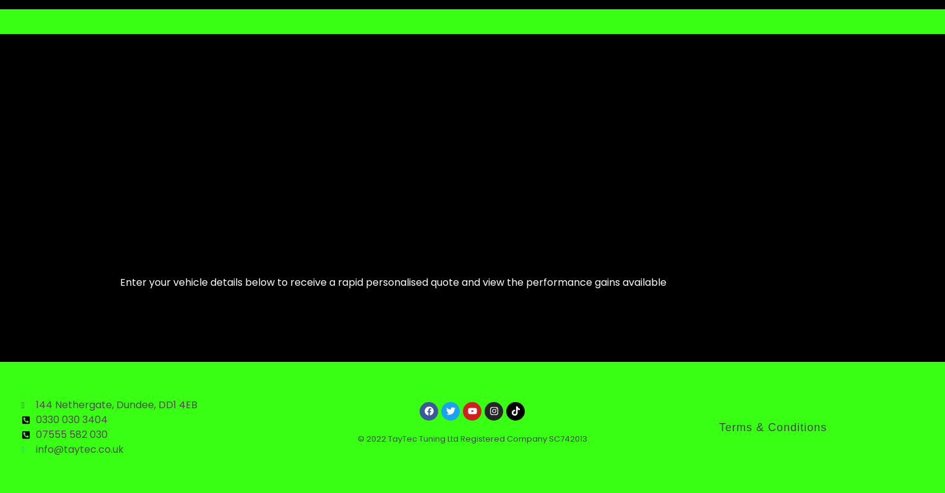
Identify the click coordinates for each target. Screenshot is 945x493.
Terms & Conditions (773, 427)
